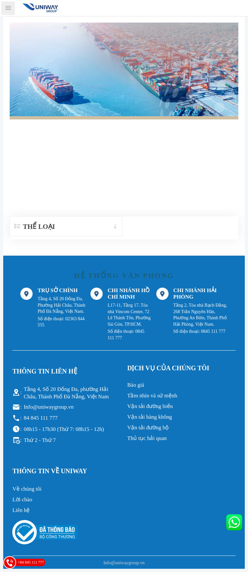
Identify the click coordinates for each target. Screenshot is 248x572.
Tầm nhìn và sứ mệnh (152, 396)
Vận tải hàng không (149, 417)
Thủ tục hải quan (147, 438)
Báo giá (135, 385)
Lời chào (22, 499)
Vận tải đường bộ (148, 427)
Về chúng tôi (26, 489)
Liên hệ (21, 510)
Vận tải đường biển (150, 406)
